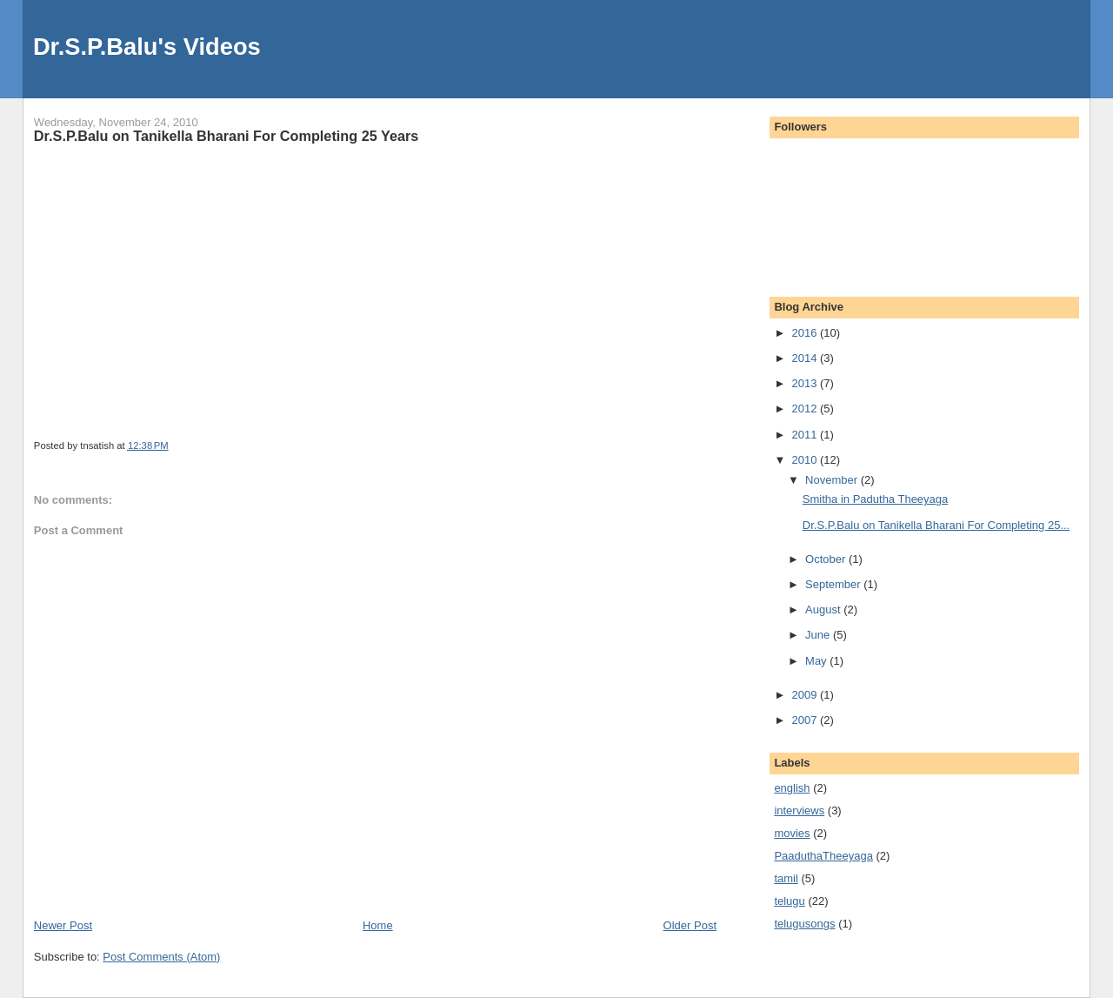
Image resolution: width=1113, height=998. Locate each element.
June (819, 634)
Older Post (689, 925)
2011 (805, 434)
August (824, 609)
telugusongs (804, 923)
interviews (799, 810)
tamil (785, 878)
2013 (805, 383)
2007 (805, 720)
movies (792, 833)
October (827, 559)
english (792, 787)
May (817, 660)
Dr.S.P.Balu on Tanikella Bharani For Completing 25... (936, 525)
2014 (805, 358)
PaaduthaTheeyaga (823, 855)
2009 (805, 694)
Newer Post (63, 925)
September (834, 584)
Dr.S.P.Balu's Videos (147, 46)
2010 (805, 459)
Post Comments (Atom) (161, 956)
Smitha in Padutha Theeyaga (875, 499)
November (833, 479)
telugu (789, 901)
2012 (805, 408)
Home (378, 925)
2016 (805, 332)
